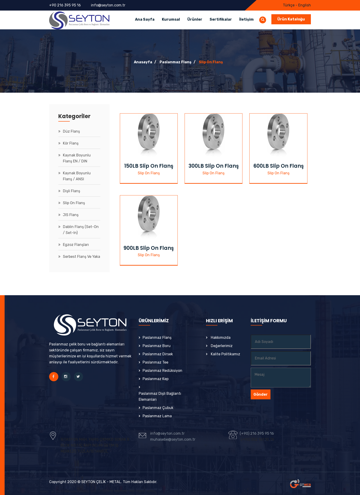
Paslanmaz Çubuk (158, 408)
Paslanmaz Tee (155, 362)
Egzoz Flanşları (76, 244)
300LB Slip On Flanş (213, 166)
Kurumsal (171, 19)
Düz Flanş (71, 131)
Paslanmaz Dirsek (158, 354)
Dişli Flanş (71, 191)
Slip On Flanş (211, 62)
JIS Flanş (71, 215)
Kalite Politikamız (225, 354)
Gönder (260, 394)
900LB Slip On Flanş (149, 248)
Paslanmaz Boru (157, 346)
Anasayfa (143, 62)
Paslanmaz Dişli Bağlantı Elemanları (160, 396)
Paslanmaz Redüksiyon (162, 370)
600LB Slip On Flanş (278, 166)
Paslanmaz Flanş (175, 62)
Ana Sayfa (145, 19)
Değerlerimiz (222, 346)
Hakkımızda (221, 337)
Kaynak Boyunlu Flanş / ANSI (77, 176)
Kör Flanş (71, 143)
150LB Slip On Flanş (148, 166)
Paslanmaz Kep (156, 379)
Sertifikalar (221, 19)
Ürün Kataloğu (291, 19)
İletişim (246, 19)
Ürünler (194, 19)
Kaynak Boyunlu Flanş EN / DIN (77, 158)
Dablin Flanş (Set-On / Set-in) (81, 230)
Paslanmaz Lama (157, 416)
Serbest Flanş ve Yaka (81, 256)
